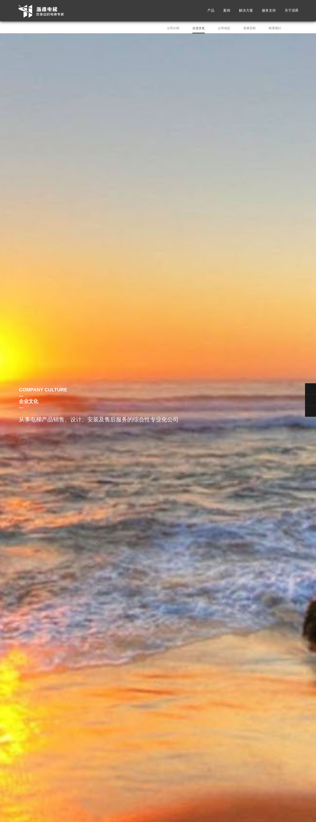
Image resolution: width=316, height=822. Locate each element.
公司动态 (224, 28)
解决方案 (246, 11)
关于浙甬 (292, 11)
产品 (210, 11)
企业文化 (198, 28)
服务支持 (269, 11)
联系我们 (275, 28)
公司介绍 (173, 28)
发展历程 (249, 28)
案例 (226, 11)
